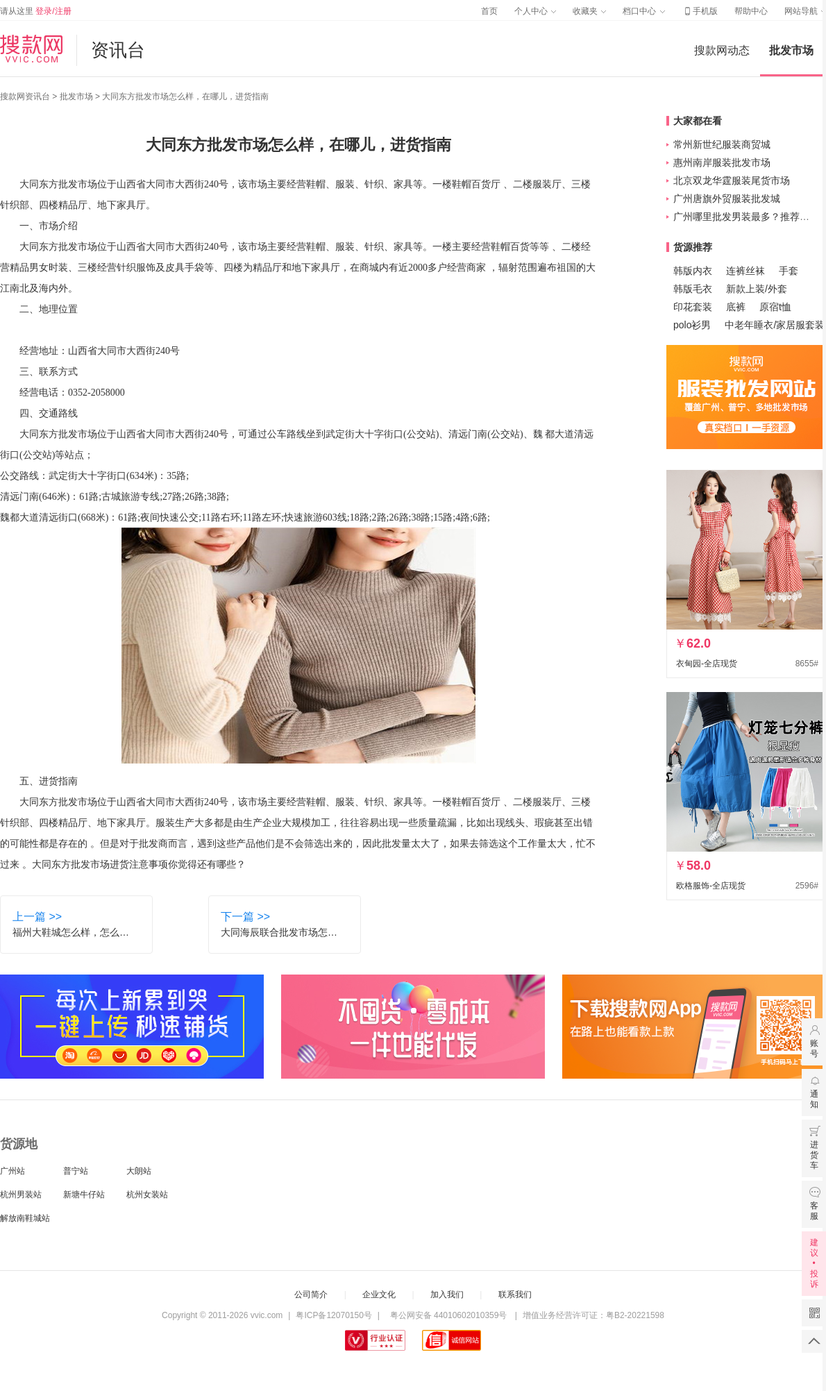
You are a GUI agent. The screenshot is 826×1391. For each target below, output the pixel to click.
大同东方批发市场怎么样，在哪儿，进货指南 (185, 96)
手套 (788, 271)
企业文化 (379, 1294)
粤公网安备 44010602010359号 (448, 1315)
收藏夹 (589, 11)
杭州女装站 (147, 1194)
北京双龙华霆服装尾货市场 (731, 180)
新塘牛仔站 (84, 1194)
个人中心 (535, 11)
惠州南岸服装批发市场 (721, 162)
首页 (489, 11)
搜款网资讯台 (25, 96)
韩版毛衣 (692, 289)
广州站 (12, 1171)
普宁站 (75, 1171)
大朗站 (138, 1171)
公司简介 (311, 1294)
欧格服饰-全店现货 (710, 886)
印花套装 (692, 307)
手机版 (700, 11)
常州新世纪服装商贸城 (721, 144)
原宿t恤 (775, 307)
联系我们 (515, 1294)
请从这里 (35, 11)
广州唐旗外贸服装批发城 (726, 198)
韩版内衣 (692, 271)
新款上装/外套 (756, 289)
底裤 (735, 307)
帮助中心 (751, 11)
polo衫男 (692, 325)
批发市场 (791, 50)
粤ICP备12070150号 (333, 1315)
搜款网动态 (722, 50)
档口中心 (643, 11)
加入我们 (447, 1294)
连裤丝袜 (745, 271)
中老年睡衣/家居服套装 (775, 325)
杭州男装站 (21, 1194)
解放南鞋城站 (25, 1218)
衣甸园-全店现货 (706, 663)
